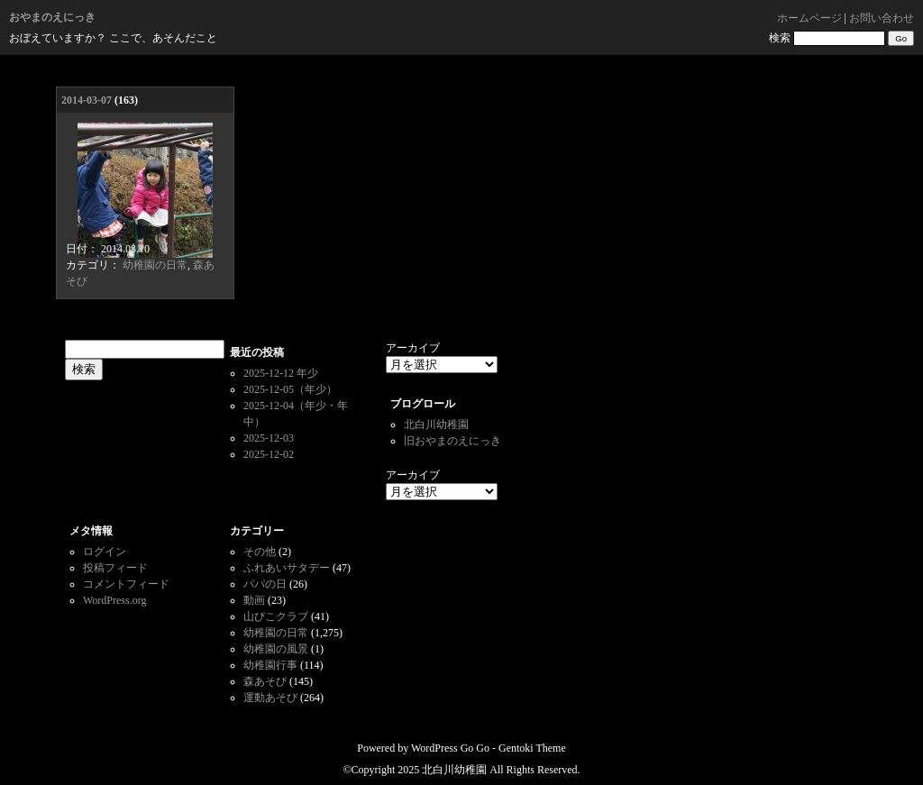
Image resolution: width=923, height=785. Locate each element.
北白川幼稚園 (436, 424)
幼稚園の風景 (275, 649)
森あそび (265, 681)
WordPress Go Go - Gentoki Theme (488, 748)
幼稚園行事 (270, 665)
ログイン (104, 551)
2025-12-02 (268, 454)
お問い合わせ (881, 18)
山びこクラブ (275, 616)
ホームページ (809, 18)
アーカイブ (413, 348)
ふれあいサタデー (286, 567)
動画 (254, 600)
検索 (779, 38)
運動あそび (270, 697)
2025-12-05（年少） (290, 389)
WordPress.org (114, 600)
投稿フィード (115, 567)
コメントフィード (126, 584)
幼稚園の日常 (155, 265)
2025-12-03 (268, 438)
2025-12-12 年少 (280, 373)
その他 (259, 551)
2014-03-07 (86, 100)
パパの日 (265, 584)
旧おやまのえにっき (452, 440)
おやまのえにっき (52, 17)
